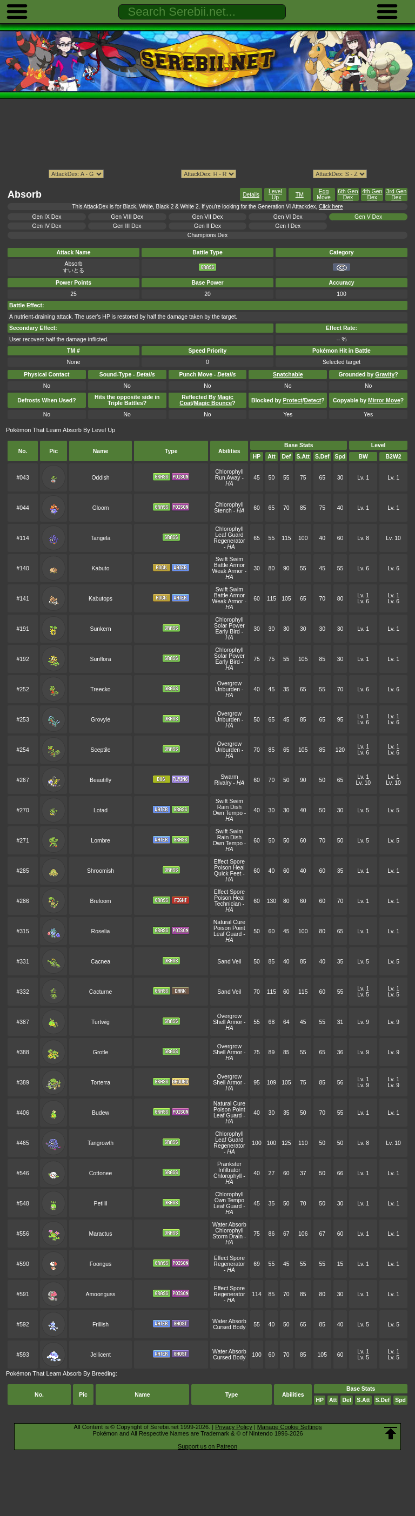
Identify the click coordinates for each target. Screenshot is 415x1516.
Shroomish (100, 871)
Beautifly (100, 780)
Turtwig (100, 1022)
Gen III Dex (127, 226)
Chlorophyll (229, 472)
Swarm (229, 777)
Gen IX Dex (46, 217)
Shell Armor (227, 1022)
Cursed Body (229, 1327)
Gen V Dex (368, 217)
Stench (223, 511)
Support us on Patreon (207, 1446)
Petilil (101, 1204)
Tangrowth (100, 1143)
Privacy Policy (233, 1427)
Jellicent (100, 1355)
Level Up (275, 194)
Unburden (227, 689)
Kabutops (100, 599)
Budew (100, 1113)
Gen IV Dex (46, 226)
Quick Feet (227, 874)
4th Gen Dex (372, 194)
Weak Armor (227, 571)
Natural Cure (229, 922)
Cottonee (100, 1173)
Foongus (101, 1264)
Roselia (100, 931)
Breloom (100, 901)
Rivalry (223, 783)
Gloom (100, 508)
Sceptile (100, 750)
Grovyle (100, 720)
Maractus (100, 1234)
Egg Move (324, 194)
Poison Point (229, 928)
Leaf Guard (229, 535)
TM (300, 195)
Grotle (100, 1052)
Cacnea (100, 962)
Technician (228, 904)
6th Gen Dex (348, 194)
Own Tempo (227, 813)
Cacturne (100, 992)
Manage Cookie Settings (289, 1427)
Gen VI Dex (288, 217)
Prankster (229, 1164)
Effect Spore (229, 862)
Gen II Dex (207, 226)
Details (251, 195)
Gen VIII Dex (127, 217)
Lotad (100, 810)
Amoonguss (100, 1294)
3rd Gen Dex (396, 194)
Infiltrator (229, 1170)
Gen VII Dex (207, 217)
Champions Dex (207, 235)
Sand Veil (229, 962)
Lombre (100, 841)
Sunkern (100, 629)
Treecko (100, 689)
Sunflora (100, 659)
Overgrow (229, 683)
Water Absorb (229, 1225)
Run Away (227, 478)
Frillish (100, 1325)
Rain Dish (229, 807)
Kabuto (100, 568)
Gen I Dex (287, 226)
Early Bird (228, 632)
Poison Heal (229, 868)
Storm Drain (227, 1236)
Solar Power (229, 626)
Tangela (101, 538)
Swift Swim (229, 559)
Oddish (100, 478)
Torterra (100, 1083)
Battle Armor (229, 565)
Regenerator (229, 541)
